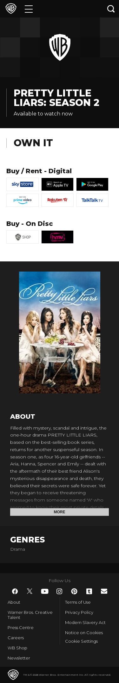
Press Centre (21, 627)
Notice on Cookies (84, 632)
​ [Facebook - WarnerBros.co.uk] (15, 591)
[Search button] (111, 8)
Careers (16, 637)
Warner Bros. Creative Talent (30, 615)
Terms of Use (78, 602)
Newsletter (19, 657)
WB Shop (17, 647)
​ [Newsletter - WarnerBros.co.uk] (104, 591)
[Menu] (29, 8)
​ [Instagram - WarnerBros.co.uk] (59, 591)
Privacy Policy (79, 612)
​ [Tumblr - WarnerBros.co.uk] (89, 591)
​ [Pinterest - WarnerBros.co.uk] (74, 591)
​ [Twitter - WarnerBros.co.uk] (30, 591)
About (14, 602)
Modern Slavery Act (85, 622)
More (59, 512)
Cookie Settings (81, 641)
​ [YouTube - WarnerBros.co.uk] (45, 591)
